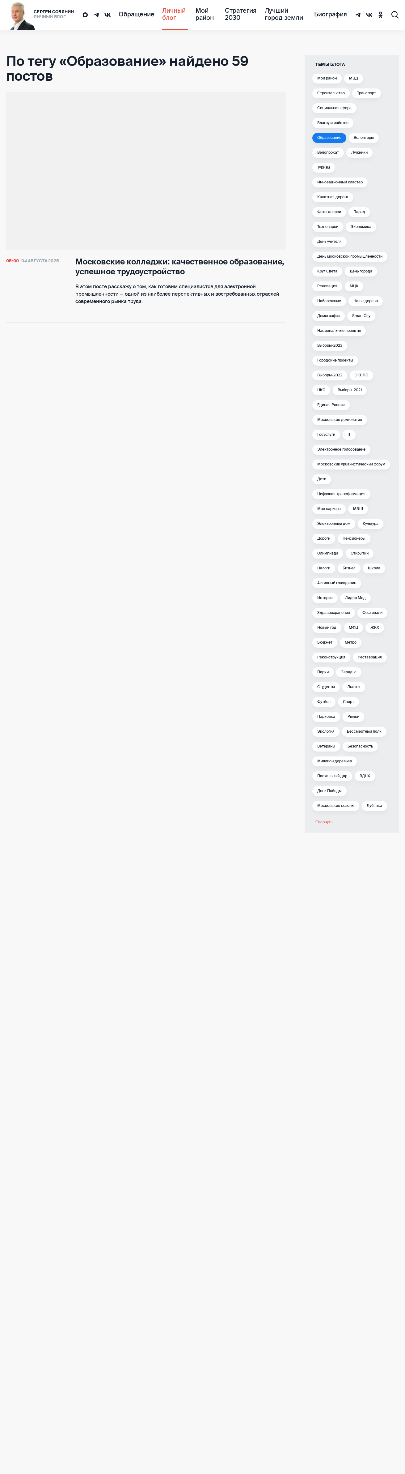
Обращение (133, 14)
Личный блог (165, 15)
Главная (13, 42)
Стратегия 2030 (235, 15)
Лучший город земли (284, 15)
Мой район (198, 15)
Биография (333, 14)
